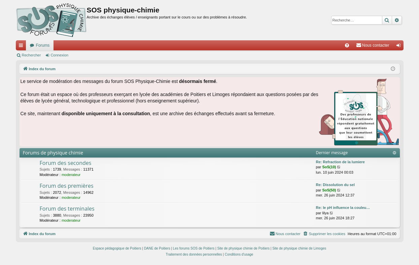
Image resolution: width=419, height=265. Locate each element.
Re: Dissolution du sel (335, 185)
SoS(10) (329, 167)
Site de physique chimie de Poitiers (243, 248)
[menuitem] (347, 45)
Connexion (59, 55)
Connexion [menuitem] (399, 46)
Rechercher (31, 55)
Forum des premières (67, 185)
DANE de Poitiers (157, 248)
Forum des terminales (67, 208)
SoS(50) (329, 190)
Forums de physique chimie (53, 152)
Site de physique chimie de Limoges (299, 248)
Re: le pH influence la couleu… (343, 208)
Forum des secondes (66, 163)
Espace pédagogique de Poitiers (117, 248)
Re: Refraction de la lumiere (340, 162)
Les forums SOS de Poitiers (193, 248)
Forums (43, 45)
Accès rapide (22, 46)
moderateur (71, 175)
